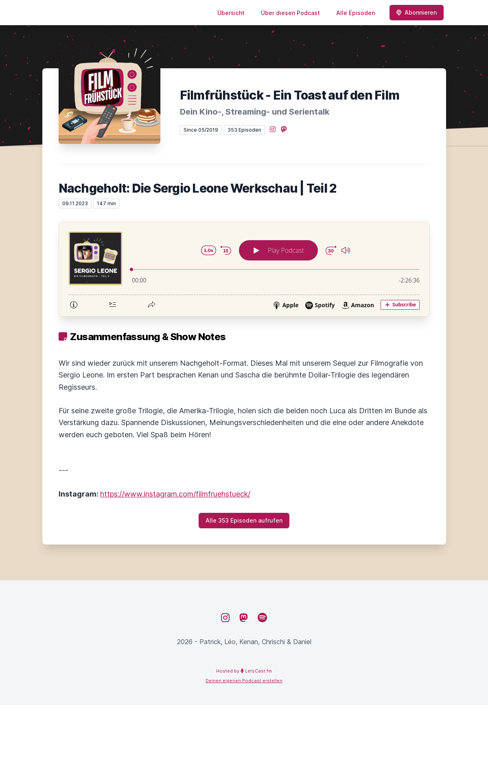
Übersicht (231, 12)
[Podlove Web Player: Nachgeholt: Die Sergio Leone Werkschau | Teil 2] (244, 269)
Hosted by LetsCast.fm (244, 671)
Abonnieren (416, 12)
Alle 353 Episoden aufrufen (244, 520)
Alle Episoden (355, 12)
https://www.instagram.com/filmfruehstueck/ (175, 494)
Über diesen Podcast (290, 12)
